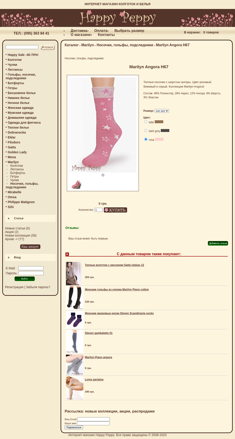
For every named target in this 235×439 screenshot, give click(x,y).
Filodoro (14, 142)
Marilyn (87, 45)
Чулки (12, 64)
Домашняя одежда (22, 117)
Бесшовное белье (22, 93)
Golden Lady (17, 152)
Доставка (79, 31)
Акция (9, 232)
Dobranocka (17, 132)
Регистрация (14, 287)
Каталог (71, 45)
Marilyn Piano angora (98, 357)
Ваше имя (71, 423)
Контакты (106, 35)
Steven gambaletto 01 (98, 333)
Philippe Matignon (21, 202)
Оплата (100, 31)
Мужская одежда (20, 112)
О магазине (81, 35)
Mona (12, 157)
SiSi (10, 207)
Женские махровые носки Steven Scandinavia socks (119, 313)
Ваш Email (71, 419)
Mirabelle (14, 192)
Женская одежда (20, 108)
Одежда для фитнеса (24, 122)
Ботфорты (16, 83)
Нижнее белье (19, 98)
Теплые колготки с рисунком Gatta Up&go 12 (114, 265)
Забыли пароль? (38, 287)
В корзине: (192, 32)
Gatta (12, 147)
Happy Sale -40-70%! (23, 55)
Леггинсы (15, 69)
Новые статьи (15, 228)
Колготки (15, 59)
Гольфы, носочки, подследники (21, 76)
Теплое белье (18, 127)
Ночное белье (18, 103)
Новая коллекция (17, 235)
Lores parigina (94, 379)
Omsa (12, 197)
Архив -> (11, 239)
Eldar (11, 137)
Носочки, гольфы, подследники (125, 45)
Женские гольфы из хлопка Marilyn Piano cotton (117, 289)
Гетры (12, 88)
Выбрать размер (129, 31)
